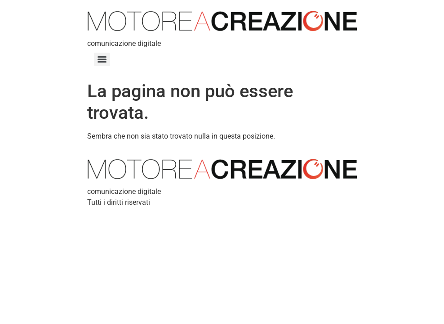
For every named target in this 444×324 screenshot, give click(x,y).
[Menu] (102, 59)
